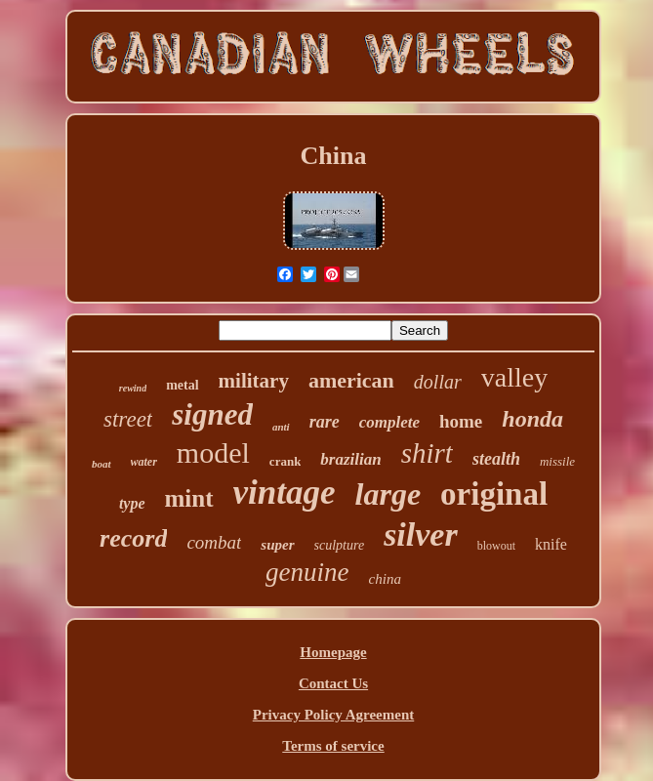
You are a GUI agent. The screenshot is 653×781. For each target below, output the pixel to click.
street (127, 419)
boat (101, 464)
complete (389, 422)
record (133, 538)
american (351, 380)
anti (281, 426)
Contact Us (333, 683)
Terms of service (333, 746)
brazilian (350, 459)
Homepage (333, 652)
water (144, 462)
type (132, 503)
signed (212, 414)
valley (514, 377)
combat (213, 542)
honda (532, 419)
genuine (306, 572)
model (213, 452)
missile (557, 461)
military (254, 380)
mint (189, 498)
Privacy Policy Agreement (334, 714)
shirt (427, 453)
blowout (496, 546)
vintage (284, 492)
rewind (132, 388)
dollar (438, 381)
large (388, 494)
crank (285, 461)
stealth (496, 459)
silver (421, 534)
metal (182, 385)
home (460, 421)
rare (324, 422)
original (494, 494)
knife (551, 544)
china (385, 579)
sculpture (339, 545)
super (277, 545)
